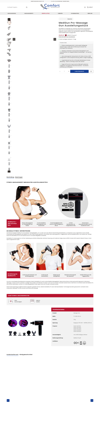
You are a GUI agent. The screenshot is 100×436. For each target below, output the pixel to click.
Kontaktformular (30, 424)
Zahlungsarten (43, 409)
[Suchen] (26, 6)
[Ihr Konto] (84, 6)
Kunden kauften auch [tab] (12, 353)
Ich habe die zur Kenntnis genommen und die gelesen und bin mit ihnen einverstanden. (73, 422)
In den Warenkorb (79, 70)
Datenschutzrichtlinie (70, 426)
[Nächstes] (9, 171)
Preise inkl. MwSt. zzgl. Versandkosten (67, 36)
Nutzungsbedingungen (66, 427)
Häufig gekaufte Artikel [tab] (25, 353)
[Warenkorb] (89, 6)
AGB (76, 422)
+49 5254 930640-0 (25, 411)
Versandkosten (46, 432)
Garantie (42, 416)
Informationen (44, 401)
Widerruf (42, 407)
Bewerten (70, 18)
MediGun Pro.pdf (77, 337)
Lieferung (42, 418)
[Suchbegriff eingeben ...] (16, 6)
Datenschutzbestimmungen (74, 420)
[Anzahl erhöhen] (68, 70)
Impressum (43, 414)
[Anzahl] (64, 70)
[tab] (10, 176)
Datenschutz (43, 412)
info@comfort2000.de (26, 415)
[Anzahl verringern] (60, 70)
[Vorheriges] (9, 18)
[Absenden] (81, 417)
